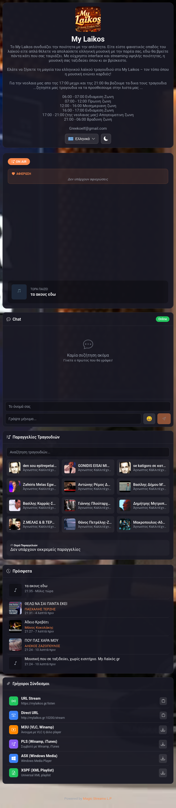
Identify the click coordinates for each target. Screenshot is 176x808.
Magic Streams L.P (97, 798)
